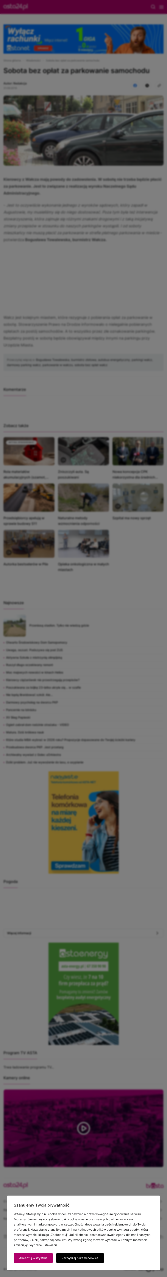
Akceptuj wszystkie (33, 1258)
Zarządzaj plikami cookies (80, 1258)
